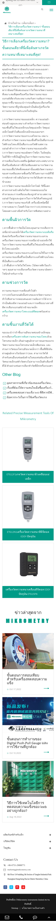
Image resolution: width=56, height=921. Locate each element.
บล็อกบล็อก (28, 23)
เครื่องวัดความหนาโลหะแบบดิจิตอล (21, 312)
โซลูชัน (7, 848)
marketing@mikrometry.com (20, 870)
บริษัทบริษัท (9, 841)
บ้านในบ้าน (14, 23)
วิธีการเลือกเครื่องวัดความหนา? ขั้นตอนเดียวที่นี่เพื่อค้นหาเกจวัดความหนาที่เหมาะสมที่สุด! (29, 30)
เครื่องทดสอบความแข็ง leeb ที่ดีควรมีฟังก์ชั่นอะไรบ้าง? (30, 392)
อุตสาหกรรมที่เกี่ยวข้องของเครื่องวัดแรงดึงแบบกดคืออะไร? (30, 383)
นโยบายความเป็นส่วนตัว (33, 908)
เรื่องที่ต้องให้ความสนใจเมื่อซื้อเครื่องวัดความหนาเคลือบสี (30, 388)
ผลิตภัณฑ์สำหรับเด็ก (14, 835)
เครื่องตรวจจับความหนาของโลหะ (29, 337)
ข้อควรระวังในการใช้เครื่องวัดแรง (27, 397)
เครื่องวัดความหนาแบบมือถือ (38, 232)
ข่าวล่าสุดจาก (28, 617)
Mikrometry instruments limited (30, 900)
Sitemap (14, 908)
